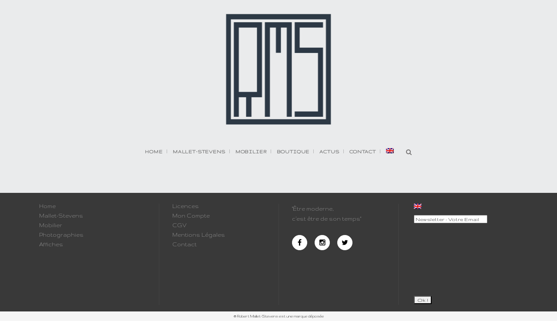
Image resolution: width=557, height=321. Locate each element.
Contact (184, 244)
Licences (185, 206)
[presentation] (449, 256)
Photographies (61, 235)
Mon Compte (191, 215)
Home (47, 206)
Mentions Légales (198, 235)
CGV (179, 225)
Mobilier (50, 225)
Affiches (51, 244)
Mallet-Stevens (61, 215)
